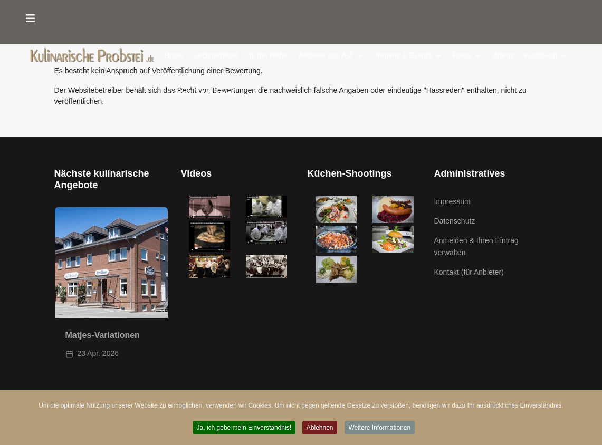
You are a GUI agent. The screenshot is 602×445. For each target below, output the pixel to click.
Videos (503, 55)
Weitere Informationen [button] (380, 427)
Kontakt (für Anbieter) (201, 92)
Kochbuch (540, 55)
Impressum (452, 201)
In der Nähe (268, 55)
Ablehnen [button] (320, 427)
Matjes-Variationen (102, 335)
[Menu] (31, 18)
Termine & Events (403, 55)
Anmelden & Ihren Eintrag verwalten (476, 246)
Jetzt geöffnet (217, 55)
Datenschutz (454, 221)
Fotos (462, 55)
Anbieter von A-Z (326, 55)
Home (174, 55)
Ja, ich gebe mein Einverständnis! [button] (243, 427)
